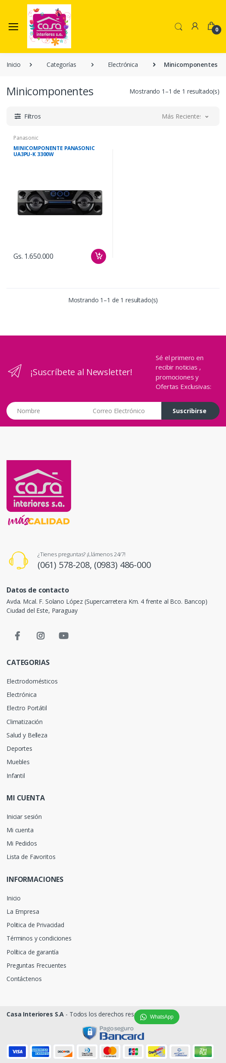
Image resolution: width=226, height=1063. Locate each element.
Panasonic (25, 137)
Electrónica (123, 64)
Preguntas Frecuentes (36, 965)
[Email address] (124, 411)
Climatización (24, 722)
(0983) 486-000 (122, 565)
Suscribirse (190, 411)
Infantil (15, 775)
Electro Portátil (26, 708)
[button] (178, 25)
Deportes (19, 748)
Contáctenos (23, 979)
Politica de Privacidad (35, 925)
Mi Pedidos (21, 843)
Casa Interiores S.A (35, 1014)
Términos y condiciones (39, 938)
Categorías (61, 64)
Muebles (18, 762)
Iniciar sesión (24, 816)
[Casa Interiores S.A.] (49, 26)
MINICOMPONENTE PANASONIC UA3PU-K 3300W (54, 151)
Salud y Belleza (26, 735)
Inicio (13, 64)
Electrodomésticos (32, 681)
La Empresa (22, 911)
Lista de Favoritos (30, 857)
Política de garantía (32, 952)
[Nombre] (46, 411)
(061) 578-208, (66, 565)
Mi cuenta (20, 830)
